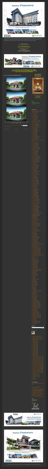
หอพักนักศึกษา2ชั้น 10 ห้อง (35, 245)
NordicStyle (33, 287)
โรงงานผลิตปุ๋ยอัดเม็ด (35, 226)
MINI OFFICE (34, 281)
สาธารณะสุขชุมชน (34, 241)
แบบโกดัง (33, 114)
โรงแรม (33, 227)
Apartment (33, 265)
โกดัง (33, 377)
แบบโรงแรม (34, 176)
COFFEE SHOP (34, 267)
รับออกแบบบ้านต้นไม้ (35, 220)
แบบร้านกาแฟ (34, 164)
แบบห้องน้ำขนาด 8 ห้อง (35, 376)
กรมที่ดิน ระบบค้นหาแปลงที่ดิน (36, 386)
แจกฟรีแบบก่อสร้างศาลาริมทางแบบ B (37, 357)
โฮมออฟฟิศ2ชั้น (34, 262)
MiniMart (33, 280)
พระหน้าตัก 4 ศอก (34, 213)
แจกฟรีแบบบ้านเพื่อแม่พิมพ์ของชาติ (37, 362)
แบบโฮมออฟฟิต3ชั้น (35, 206)
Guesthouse (34, 273)
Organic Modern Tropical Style (36, 290)
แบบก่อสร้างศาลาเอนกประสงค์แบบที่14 (37, 367)
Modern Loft (34, 283)
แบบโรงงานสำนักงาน (35, 174)
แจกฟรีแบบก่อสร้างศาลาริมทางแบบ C (37, 358)
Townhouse (33, 309)
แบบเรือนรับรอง (34, 172)
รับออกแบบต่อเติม (34, 219)
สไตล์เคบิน (33, 232)
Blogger (40, 464)
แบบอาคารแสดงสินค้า (35, 202)
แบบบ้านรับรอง (34, 153)
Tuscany (33, 319)
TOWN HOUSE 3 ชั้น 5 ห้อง (36, 315)
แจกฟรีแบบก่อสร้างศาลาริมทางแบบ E (37, 359)
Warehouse (33, 323)
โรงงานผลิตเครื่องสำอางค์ (35, 225)
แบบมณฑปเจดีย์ (34, 162)
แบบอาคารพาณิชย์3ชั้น (35, 199)
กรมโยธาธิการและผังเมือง (35, 387)
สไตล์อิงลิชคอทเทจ (34, 238)
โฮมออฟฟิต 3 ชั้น (34, 260)
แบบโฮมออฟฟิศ (34, 208)
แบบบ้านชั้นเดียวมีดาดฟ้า (35, 137)
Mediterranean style (35, 279)
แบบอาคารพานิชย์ (34, 201)
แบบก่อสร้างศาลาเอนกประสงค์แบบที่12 (37, 365)
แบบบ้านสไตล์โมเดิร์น (35, 160)
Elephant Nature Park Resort (36, 270)
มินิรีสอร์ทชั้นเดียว (34, 216)
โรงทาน (33, 379)
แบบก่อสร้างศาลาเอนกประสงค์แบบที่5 (37, 369)
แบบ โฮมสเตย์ (34, 204)
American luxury (34, 264)
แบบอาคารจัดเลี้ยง (34, 197)
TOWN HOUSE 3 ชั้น (35, 313)
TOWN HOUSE (34, 310)
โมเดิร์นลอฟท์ (34, 218)
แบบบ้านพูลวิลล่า (34, 150)
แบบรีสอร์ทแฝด (34, 170)
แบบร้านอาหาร (34, 168)
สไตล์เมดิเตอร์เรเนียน (35, 236)
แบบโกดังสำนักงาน (34, 115)
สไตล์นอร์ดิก (34, 235)
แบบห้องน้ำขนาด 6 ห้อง (35, 375)
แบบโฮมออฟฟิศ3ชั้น (35, 210)
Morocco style (34, 285)
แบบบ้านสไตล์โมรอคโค (35, 161)
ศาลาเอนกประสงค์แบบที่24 (35, 230)
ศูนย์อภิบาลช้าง (34, 231)
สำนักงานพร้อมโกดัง (35, 242)
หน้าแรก (33, 100)
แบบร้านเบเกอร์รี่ (34, 166)
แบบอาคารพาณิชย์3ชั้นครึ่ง (35, 200)
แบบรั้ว (33, 163)
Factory (33, 272)
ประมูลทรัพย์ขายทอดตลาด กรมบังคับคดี (37, 392)
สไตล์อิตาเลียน (34, 239)
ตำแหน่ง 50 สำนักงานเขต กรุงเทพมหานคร (37, 388)
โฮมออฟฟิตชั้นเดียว (35, 261)
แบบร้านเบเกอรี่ (34, 167)
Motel (33, 286)
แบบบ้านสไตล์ (34, 155)
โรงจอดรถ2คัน (34, 378)
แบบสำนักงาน (34, 178)
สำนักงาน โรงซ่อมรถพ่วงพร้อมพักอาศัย (37, 243)
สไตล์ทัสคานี (34, 234)
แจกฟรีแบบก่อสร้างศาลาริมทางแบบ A (37, 356)
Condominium (34, 268)
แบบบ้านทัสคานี (34, 139)
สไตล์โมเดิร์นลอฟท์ (34, 237)
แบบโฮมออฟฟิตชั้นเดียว (35, 207)
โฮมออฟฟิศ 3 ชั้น (34, 263)
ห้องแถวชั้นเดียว (34, 244)
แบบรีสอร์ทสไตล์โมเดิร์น (35, 171)
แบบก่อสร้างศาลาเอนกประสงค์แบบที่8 (37, 371)
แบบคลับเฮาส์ (34, 117)
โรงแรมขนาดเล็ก (34, 228)
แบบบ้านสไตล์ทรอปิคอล (35, 157)
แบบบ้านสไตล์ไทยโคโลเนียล (36, 158)
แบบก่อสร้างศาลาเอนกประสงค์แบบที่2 (37, 368)
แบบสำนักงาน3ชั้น (34, 180)
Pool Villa (33, 291)
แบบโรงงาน (34, 173)
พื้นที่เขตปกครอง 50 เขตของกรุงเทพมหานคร (38, 394)
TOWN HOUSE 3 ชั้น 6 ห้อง (36, 316)
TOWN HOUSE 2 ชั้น (35, 312)
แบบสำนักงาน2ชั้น (34, 179)
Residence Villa (34, 292)
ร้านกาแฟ (33, 221)
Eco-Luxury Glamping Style (36, 269)
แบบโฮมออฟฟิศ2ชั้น (35, 209)
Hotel (33, 276)
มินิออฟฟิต (33, 217)
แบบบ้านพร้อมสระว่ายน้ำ (35, 148)
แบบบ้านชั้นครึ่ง (34, 135)
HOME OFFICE (34, 274)
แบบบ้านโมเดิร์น (34, 151)
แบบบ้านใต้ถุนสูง (34, 138)
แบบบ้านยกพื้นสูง (34, 152)
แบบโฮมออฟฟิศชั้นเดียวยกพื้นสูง (36, 212)
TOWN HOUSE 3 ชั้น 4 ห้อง (36, 314)
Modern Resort (34, 284)
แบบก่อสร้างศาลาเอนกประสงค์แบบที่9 (37, 372)
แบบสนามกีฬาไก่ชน (35, 177)
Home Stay (33, 275)
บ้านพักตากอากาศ (34, 112)
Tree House (33, 318)
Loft (32, 278)
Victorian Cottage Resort (35, 321)
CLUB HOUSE (34, 266)
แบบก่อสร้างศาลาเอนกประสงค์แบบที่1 (37, 363)
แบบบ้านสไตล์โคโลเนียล (35, 156)
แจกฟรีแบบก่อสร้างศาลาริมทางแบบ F (37, 360)
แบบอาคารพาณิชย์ (34, 198)
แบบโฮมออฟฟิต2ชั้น (35, 205)
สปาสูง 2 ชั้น (34, 240)
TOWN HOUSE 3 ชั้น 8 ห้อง (36, 317)
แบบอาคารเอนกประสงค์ (35, 203)
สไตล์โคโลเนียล (34, 233)
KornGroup (38, 106)
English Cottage (34, 271)
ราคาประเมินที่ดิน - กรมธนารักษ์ (36, 395)
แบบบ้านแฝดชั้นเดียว (35, 147)
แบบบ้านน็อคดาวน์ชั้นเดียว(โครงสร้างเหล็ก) (38, 140)
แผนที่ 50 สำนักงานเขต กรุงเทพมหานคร (37, 393)
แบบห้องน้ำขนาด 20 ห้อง (35, 374)
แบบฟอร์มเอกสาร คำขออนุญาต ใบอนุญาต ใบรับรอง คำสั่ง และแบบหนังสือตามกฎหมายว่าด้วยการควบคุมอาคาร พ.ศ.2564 (38, 391)
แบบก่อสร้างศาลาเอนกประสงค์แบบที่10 (37, 364)
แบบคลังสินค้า (34, 116)
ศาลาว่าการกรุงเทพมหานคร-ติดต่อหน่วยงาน (38, 396)
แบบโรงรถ (33, 175)
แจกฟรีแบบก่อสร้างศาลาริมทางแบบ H (37, 361)
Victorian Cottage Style (35, 322)
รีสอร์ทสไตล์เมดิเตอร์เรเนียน (36, 223)
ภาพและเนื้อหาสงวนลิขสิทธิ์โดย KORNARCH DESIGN (36, 215)
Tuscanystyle (34, 320)
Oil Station (33, 289)
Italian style (33, 277)
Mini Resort (33, 282)
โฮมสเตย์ (33, 259)
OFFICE (33, 288)
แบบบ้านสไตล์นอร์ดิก (35, 159)
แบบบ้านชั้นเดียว (9, 126)
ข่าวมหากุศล (33, 104)
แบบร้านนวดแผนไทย (35, 165)
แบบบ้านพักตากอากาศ (35, 149)
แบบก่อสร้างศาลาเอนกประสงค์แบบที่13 (37, 366)
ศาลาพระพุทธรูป (34, 229)
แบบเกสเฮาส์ (34, 113)
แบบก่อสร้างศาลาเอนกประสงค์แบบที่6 (37, 370)
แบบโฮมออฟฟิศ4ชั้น (35, 211)
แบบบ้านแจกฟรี (34, 373)
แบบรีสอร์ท (33, 169)
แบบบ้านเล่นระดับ (34, 154)
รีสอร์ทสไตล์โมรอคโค (35, 224)
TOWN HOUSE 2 (34, 311)
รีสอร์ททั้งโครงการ (34, 222)
